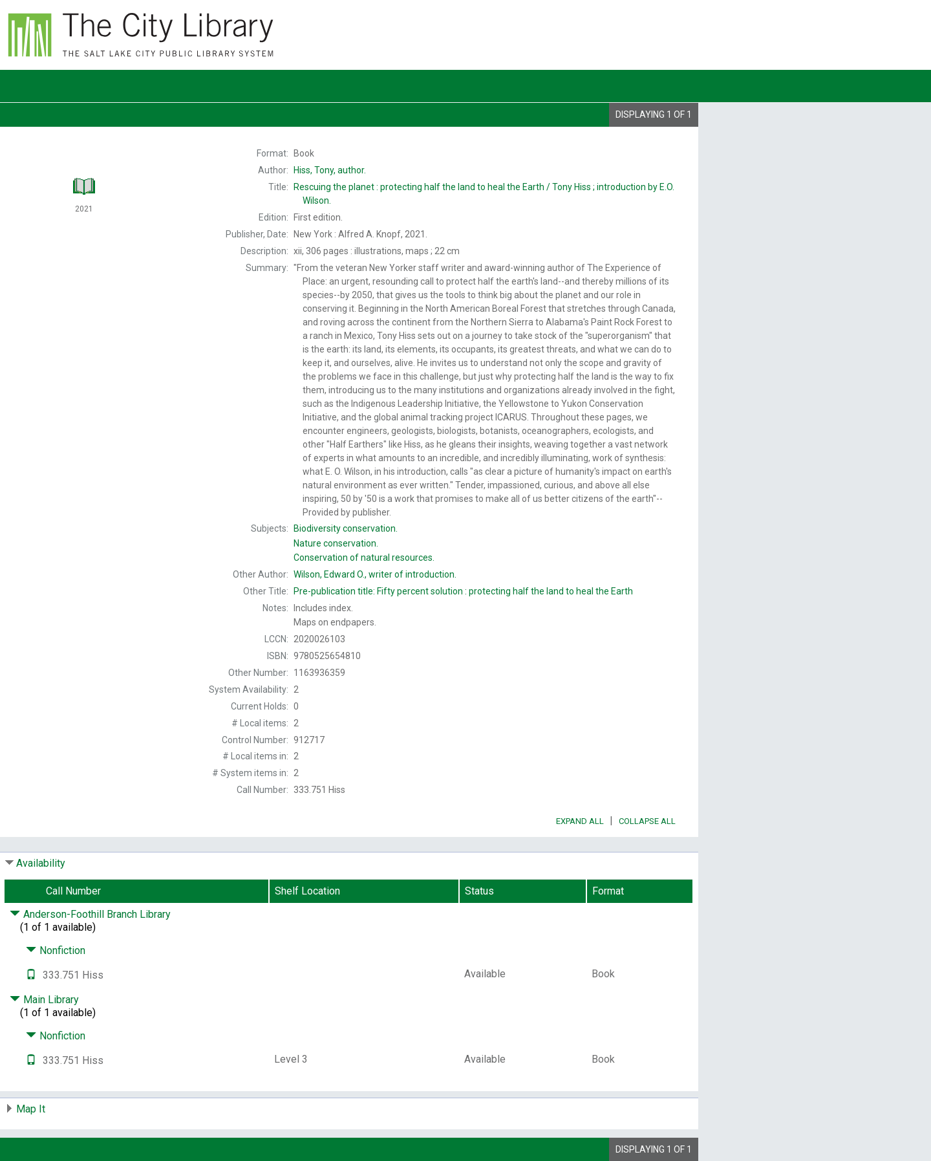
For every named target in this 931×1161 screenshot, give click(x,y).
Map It (30, 1109)
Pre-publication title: (463, 591)
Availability (40, 863)
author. (330, 170)
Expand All (580, 821)
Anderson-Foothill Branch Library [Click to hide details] (90, 914)
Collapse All (647, 821)
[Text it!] (31, 975)
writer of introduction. (375, 574)
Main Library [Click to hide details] (44, 999)
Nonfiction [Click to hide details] (55, 950)
